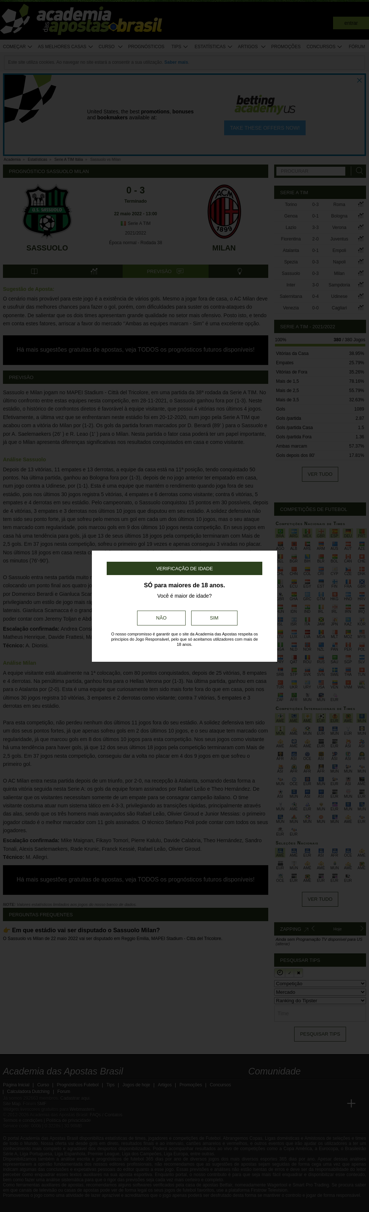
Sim (214, 618)
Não (161, 618)
